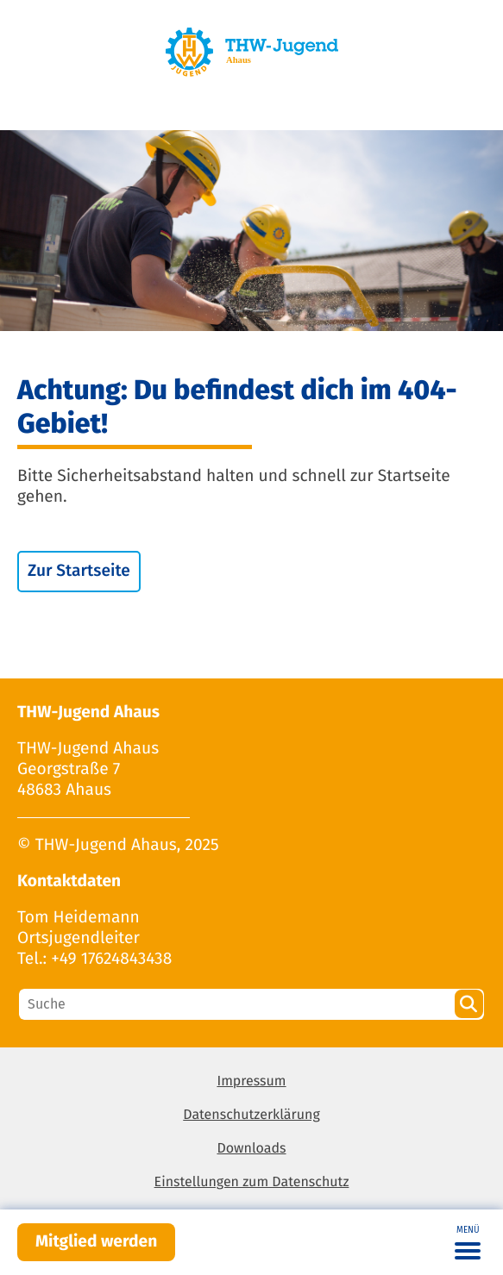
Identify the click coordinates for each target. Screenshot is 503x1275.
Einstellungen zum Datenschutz (251, 1182)
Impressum (251, 1081)
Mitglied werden (96, 1242)
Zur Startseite (79, 571)
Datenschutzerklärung (251, 1115)
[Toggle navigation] (468, 1242)
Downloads (251, 1149)
